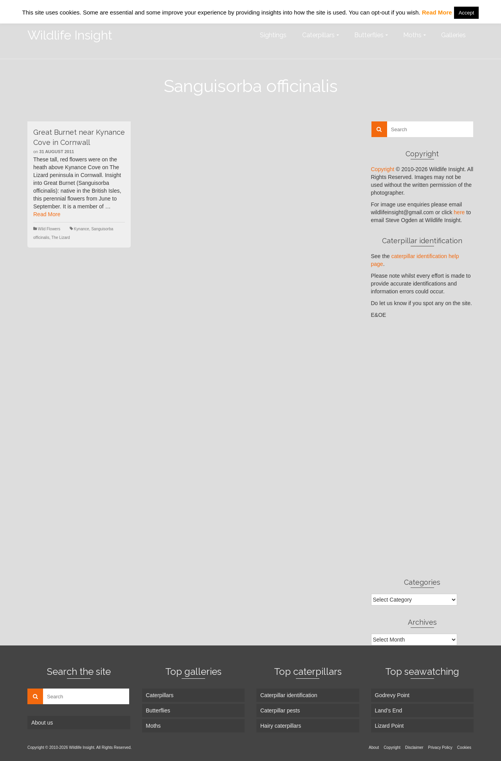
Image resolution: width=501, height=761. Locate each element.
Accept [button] (466, 13)
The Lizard (60, 237)
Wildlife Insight (69, 35)
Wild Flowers (49, 229)
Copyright (383, 169)
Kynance (81, 229)
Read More (46, 214)
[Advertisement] (422, 448)
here (459, 212)
